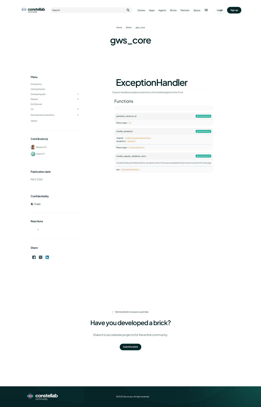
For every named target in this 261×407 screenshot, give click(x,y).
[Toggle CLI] (78, 109)
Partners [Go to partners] (185, 10)
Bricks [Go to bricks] (173, 10)
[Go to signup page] (234, 10)
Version (34, 121)
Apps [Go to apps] (151, 10)
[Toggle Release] (78, 99)
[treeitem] (56, 94)
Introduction (36, 84)
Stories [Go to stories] (141, 10)
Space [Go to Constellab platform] (196, 10)
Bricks (128, 27)
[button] (206, 10)
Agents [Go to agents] (162, 10)
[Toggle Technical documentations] (78, 115)
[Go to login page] (220, 10)
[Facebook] (210, 396)
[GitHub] (232, 396)
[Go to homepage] (33, 10)
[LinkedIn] (224, 396)
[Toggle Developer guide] (78, 94)
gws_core (140, 27)
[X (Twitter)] (217, 396)
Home (119, 27)
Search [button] (91, 10)
